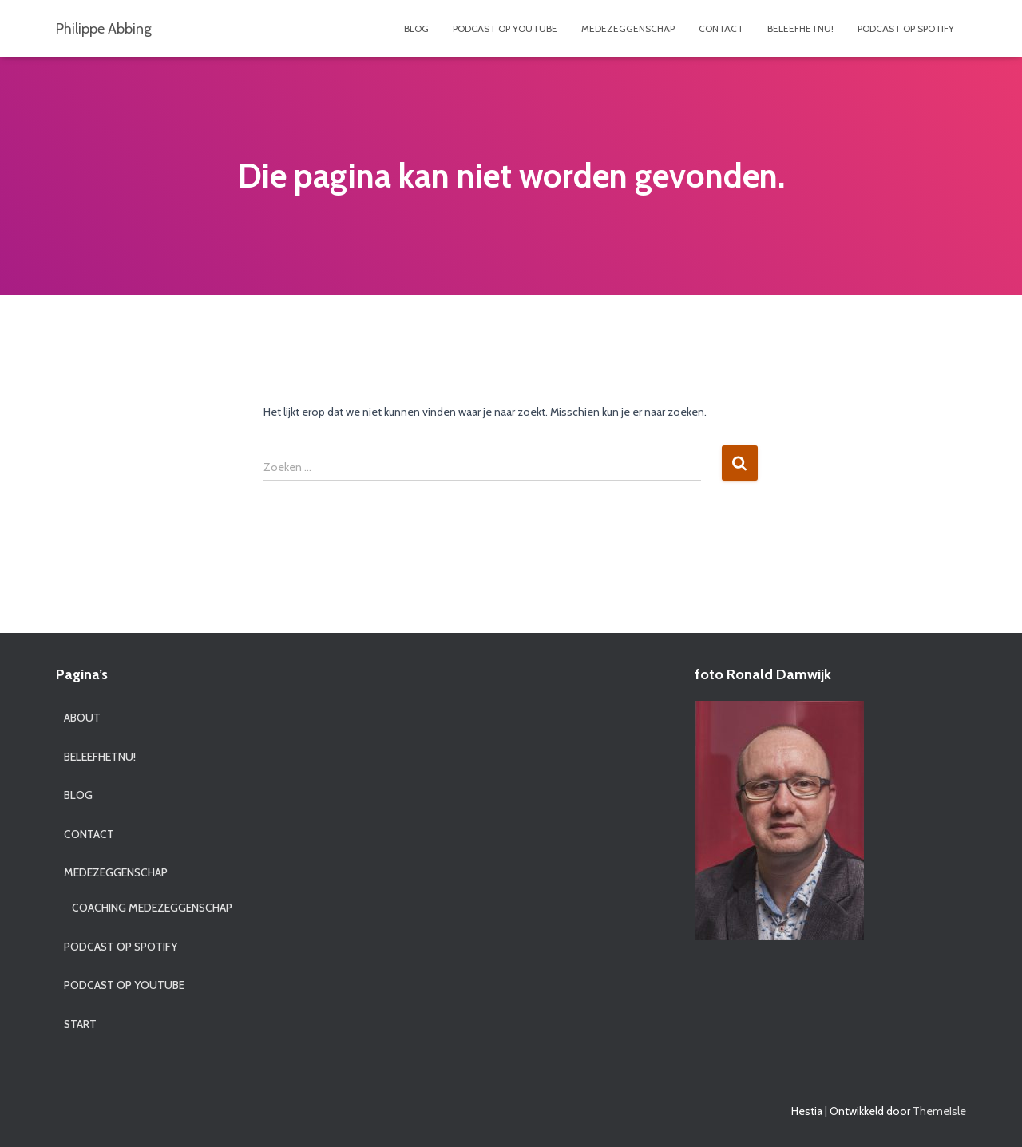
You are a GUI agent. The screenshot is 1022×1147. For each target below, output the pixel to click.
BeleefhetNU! (800, 28)
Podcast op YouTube (505, 28)
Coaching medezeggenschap (152, 907)
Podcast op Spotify (906, 28)
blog (416, 28)
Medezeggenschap (628, 28)
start (80, 1024)
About (82, 717)
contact (721, 28)
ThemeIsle (939, 1111)
